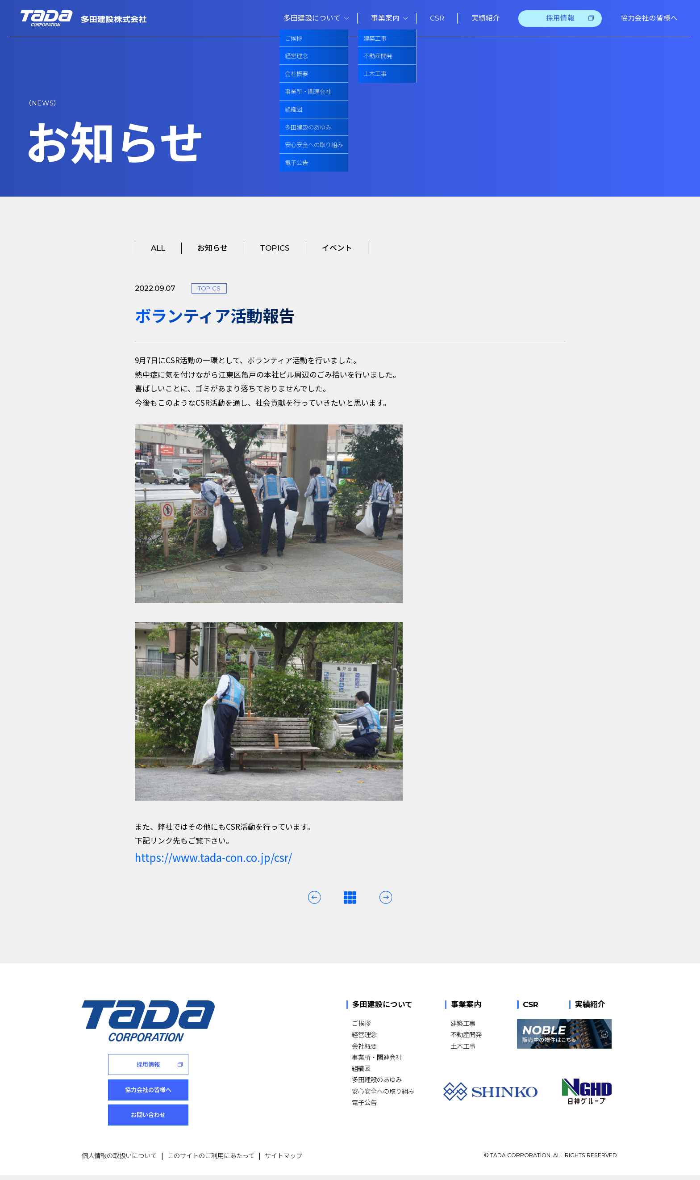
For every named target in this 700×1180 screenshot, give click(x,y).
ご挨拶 (361, 1023)
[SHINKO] (490, 1091)
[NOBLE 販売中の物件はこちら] (564, 1034)
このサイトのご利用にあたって (210, 1160)
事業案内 (466, 1004)
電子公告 (364, 1102)
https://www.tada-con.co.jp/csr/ (213, 857)
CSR (530, 1004)
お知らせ (212, 248)
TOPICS (274, 248)
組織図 (361, 1068)
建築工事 (462, 1023)
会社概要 (364, 1045)
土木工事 (462, 1045)
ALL (158, 248)
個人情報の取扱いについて (119, 1160)
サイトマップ (283, 1160)
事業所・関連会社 (377, 1057)
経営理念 (364, 1034)
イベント (337, 248)
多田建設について (382, 1004)
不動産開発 (466, 1034)
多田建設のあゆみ (377, 1079)
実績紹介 (590, 1004)
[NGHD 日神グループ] (587, 1091)
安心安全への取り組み (383, 1091)
